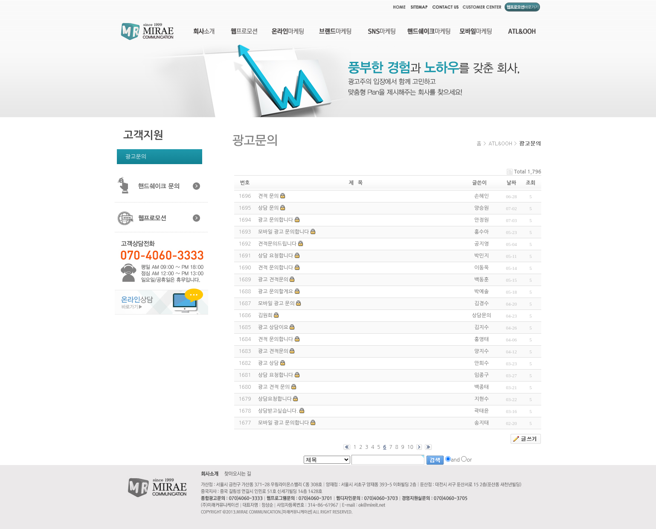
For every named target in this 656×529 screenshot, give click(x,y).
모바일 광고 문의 (276, 303)
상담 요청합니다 (275, 255)
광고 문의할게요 (275, 291)
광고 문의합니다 (275, 220)
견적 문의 (268, 196)
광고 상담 (268, 363)
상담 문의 (268, 208)
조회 (531, 182)
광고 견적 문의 (274, 387)
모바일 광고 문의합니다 (283, 231)
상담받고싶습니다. (278, 410)
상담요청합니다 (275, 399)
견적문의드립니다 (277, 243)
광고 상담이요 (273, 327)
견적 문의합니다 (275, 267)
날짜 (512, 182)
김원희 (265, 315)
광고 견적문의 (273, 279)
